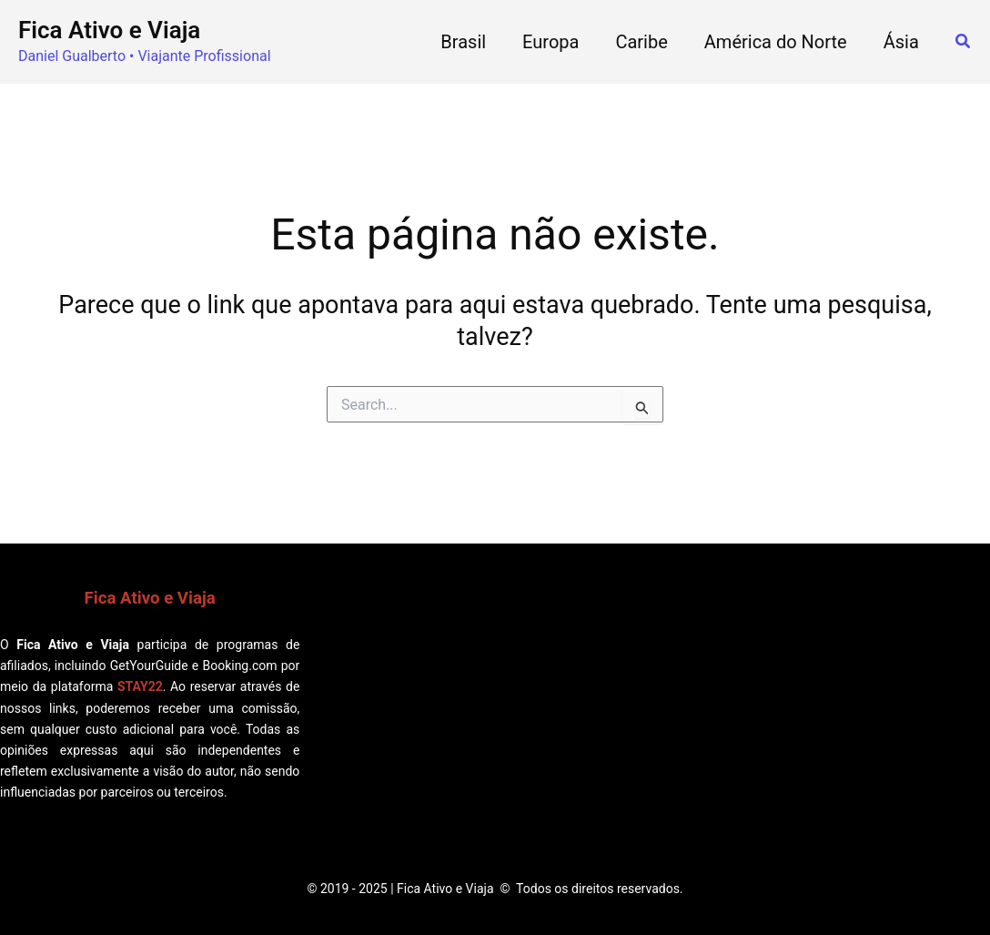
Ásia (901, 42)
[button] (963, 41)
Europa (550, 42)
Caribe (641, 42)
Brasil (463, 42)
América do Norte (775, 42)
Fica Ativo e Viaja (109, 30)
